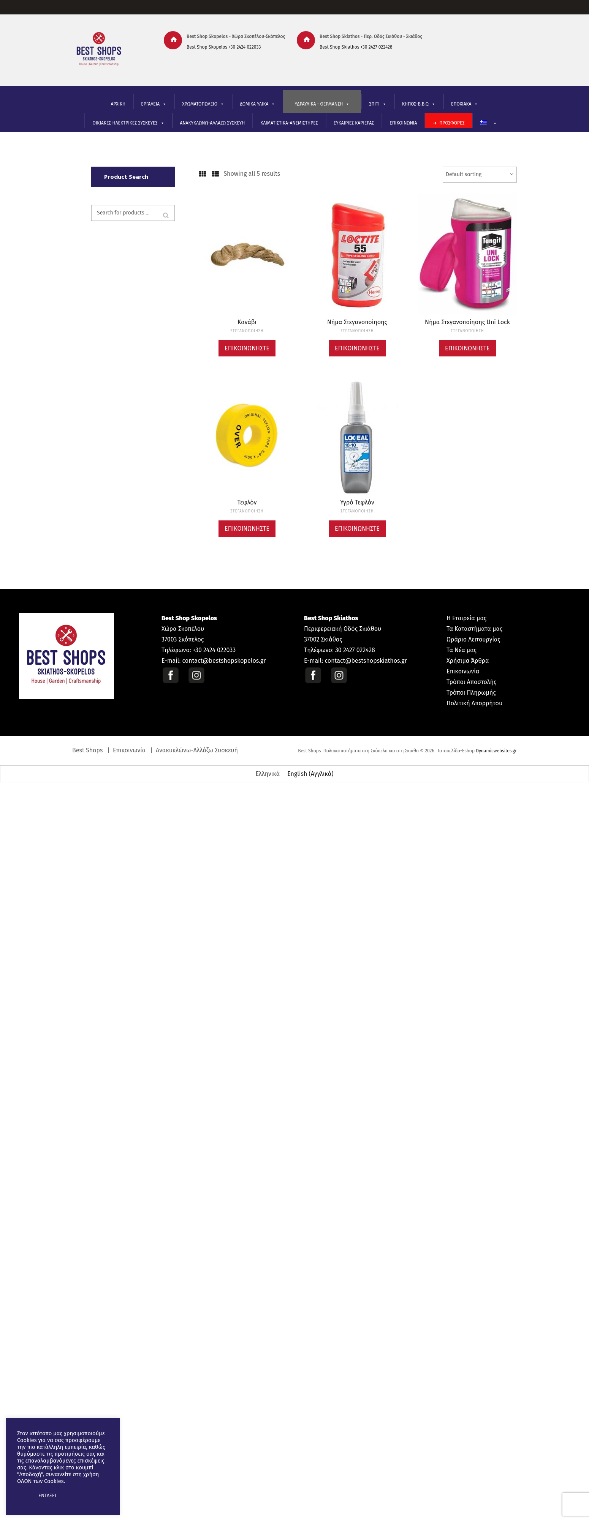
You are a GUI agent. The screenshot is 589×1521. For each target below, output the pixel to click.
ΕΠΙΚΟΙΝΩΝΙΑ (403, 123)
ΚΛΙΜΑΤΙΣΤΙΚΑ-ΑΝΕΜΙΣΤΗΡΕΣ (289, 123)
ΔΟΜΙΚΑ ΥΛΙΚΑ (257, 104)
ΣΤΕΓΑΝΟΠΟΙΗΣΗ (246, 331)
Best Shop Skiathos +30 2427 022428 (356, 47)
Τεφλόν (247, 502)
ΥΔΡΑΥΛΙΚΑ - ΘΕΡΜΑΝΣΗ (322, 104)
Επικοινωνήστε (247, 348)
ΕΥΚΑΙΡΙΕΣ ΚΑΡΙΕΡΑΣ (354, 123)
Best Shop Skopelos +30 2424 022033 (224, 47)
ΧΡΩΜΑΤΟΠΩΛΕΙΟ (203, 104)
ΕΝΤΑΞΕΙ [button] (47, 1495)
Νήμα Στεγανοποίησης (357, 322)
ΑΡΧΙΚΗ (118, 104)
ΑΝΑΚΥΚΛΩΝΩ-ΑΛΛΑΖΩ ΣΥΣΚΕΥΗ (212, 123)
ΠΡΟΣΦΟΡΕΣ (451, 123)
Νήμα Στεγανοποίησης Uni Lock (467, 322)
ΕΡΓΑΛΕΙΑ (153, 104)
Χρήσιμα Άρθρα (467, 660)
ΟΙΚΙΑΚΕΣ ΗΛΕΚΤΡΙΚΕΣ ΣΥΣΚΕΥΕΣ (128, 123)
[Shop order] (480, 175)
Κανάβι (247, 322)
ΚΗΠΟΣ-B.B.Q (418, 104)
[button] (23, 1495)
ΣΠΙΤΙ (377, 104)
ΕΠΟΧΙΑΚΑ (464, 104)
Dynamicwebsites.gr (496, 750)
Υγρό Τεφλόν (357, 502)
